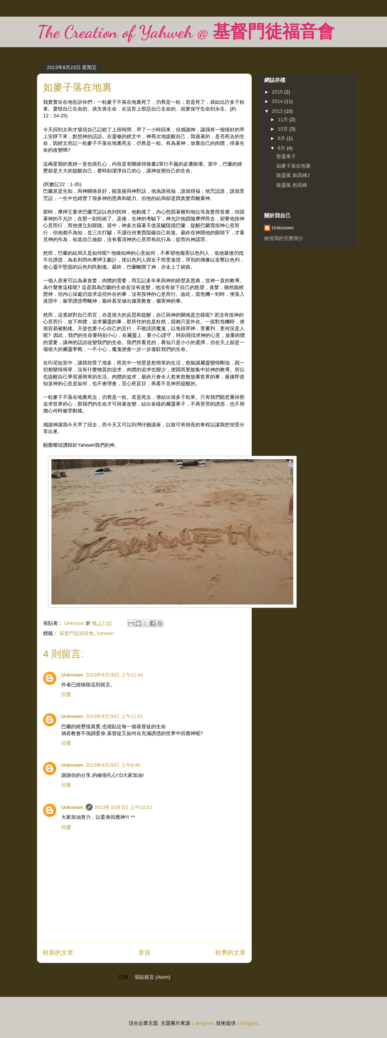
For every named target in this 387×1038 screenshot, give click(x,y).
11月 (283, 119)
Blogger (249, 1023)
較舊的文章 (230, 952)
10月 (283, 129)
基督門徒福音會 (76, 633)
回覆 (66, 694)
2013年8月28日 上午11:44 (114, 675)
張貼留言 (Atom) (152, 977)
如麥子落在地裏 (293, 166)
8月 (282, 148)
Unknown (72, 675)
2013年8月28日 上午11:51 (114, 716)
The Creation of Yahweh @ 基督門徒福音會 (185, 32)
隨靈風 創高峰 (291, 185)
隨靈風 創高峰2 (293, 175)
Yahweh (105, 633)
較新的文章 (58, 952)
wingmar (204, 1023)
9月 (282, 138)
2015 (278, 92)
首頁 (144, 952)
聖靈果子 (286, 156)
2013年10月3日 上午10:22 (123, 807)
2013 (278, 111)
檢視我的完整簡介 (283, 238)
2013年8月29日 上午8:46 (113, 765)
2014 (278, 101)
